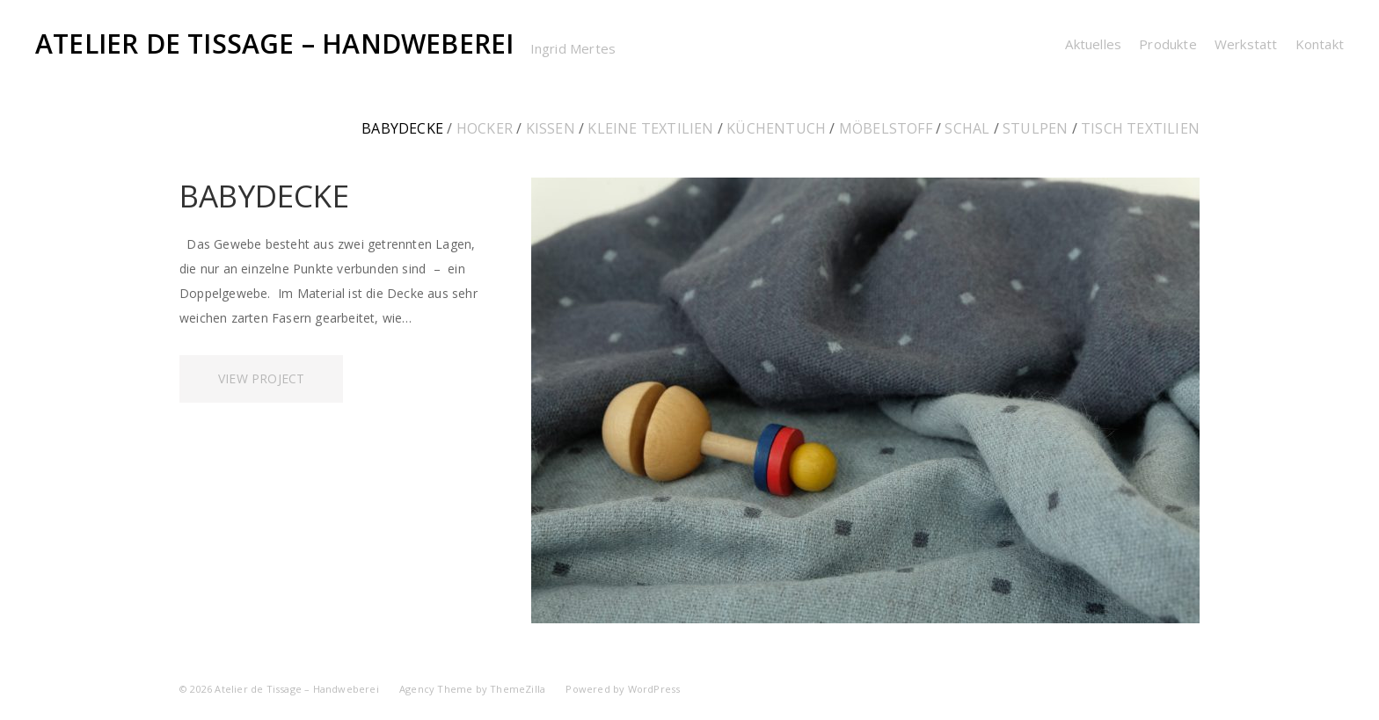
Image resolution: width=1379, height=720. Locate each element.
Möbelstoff (885, 128)
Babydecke (402, 128)
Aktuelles (1093, 44)
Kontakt (1319, 44)
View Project (261, 378)
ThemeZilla (517, 688)
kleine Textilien (650, 128)
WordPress (654, 688)
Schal (967, 128)
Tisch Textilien (1140, 128)
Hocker (484, 128)
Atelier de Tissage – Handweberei (274, 43)
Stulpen (1035, 128)
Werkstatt (1246, 44)
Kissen (550, 128)
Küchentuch (776, 128)
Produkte (1168, 44)
